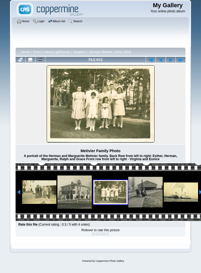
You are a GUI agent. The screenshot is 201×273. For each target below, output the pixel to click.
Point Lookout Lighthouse (51, 52)
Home (25, 52)
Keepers (79, 52)
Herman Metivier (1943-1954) (110, 52)
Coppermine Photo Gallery (110, 261)
